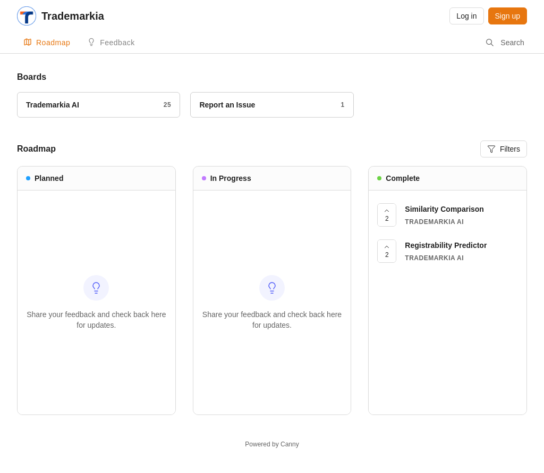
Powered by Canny (272, 444)
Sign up (507, 16)
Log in (466, 16)
